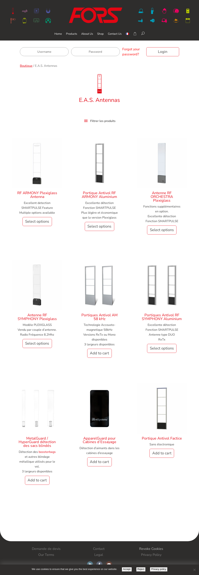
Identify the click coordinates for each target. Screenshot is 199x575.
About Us (87, 34)
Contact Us (115, 34)
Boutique (26, 66)
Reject (140, 569)
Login (162, 51)
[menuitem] (127, 36)
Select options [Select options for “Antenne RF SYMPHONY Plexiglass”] (37, 343)
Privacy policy (158, 569)
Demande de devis (46, 548)
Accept (127, 569)
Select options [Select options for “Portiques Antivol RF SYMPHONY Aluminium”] (162, 348)
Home (58, 34)
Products (71, 34)
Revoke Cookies (151, 548)
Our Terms (46, 554)
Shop (100, 34)
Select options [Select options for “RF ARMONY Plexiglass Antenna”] (37, 221)
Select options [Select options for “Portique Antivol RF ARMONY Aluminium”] (99, 226)
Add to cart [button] (99, 353)
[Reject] (194, 570)
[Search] (143, 33)
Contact (98, 548)
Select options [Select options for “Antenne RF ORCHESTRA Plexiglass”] (162, 229)
